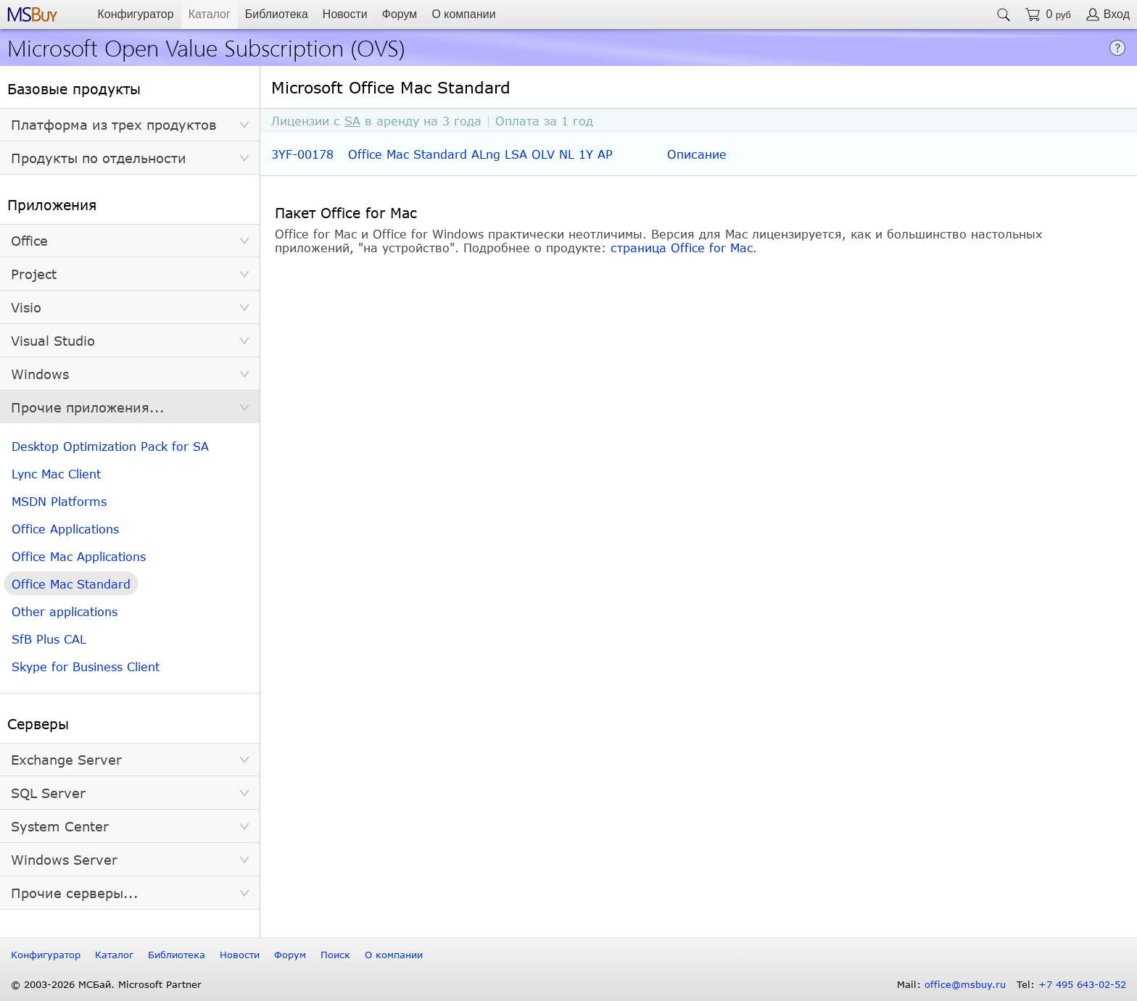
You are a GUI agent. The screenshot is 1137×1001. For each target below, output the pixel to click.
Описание (697, 154)
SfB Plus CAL (49, 639)
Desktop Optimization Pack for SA (110, 446)
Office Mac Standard (71, 584)
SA (352, 121)
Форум (400, 14)
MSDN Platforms (59, 501)
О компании (463, 14)
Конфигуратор (135, 14)
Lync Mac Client (56, 474)
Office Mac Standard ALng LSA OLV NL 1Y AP (480, 154)
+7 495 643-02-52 (1082, 984)
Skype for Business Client (86, 666)
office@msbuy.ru (965, 984)
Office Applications (65, 529)
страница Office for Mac (682, 247)
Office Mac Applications (79, 556)
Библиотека (276, 14)
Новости (345, 14)
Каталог (210, 14)
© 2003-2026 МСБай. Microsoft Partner (106, 984)
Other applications (64, 611)
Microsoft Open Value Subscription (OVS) (206, 46)
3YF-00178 (302, 154)
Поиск (335, 954)
